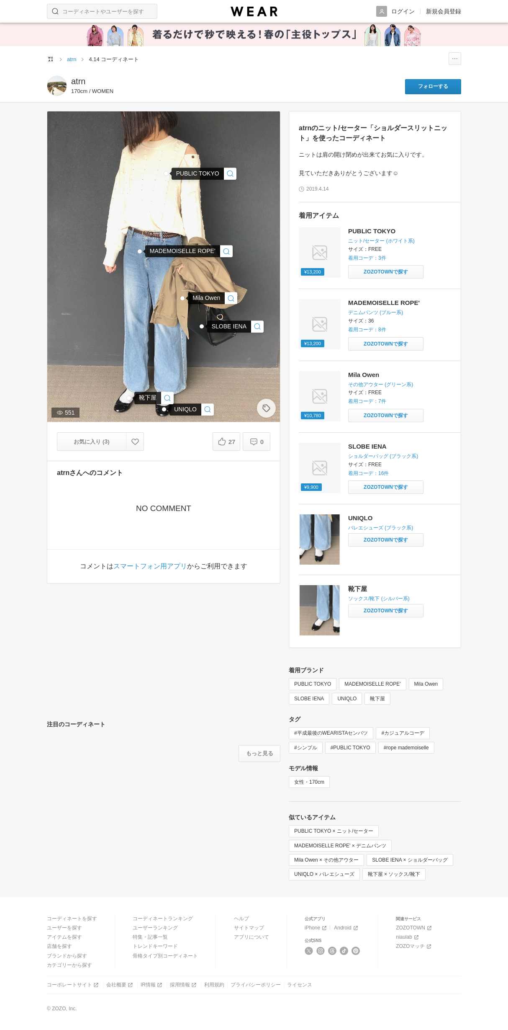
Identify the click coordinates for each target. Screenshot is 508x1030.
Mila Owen (363, 374)
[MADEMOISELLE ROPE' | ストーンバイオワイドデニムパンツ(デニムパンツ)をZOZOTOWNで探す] (385, 344)
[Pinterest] (355, 951)
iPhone (316, 928)
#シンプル (305, 748)
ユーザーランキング (155, 928)
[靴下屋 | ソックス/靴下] (154, 398)
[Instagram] (320, 951)
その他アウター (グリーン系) (380, 384)
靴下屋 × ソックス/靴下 (394, 874)
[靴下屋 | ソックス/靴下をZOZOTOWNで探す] (385, 610)
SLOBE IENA (367, 446)
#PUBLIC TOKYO (350, 748)
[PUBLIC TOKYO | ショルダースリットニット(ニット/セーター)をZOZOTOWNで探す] (385, 272)
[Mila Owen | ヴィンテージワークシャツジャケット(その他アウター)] (212, 298)
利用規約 (214, 984)
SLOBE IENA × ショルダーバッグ (409, 860)
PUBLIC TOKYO (371, 231)
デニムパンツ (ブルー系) (375, 312)
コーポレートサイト (73, 985)
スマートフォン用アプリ (150, 566)
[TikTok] (344, 951)
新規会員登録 (443, 11)
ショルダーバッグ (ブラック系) (383, 456)
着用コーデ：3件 (367, 258)
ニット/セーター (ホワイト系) (381, 241)
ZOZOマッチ (414, 946)
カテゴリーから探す (69, 965)
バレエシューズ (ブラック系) (380, 528)
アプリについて (251, 937)
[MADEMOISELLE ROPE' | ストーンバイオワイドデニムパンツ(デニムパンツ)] (189, 251)
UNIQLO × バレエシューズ (324, 874)
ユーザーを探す (64, 928)
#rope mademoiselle (406, 748)
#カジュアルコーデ (402, 733)
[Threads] (332, 951)
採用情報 (184, 985)
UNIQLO (360, 517)
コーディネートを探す (72, 919)
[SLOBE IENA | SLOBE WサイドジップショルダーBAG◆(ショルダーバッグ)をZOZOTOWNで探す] (385, 487)
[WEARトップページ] (50, 59)
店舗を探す (59, 946)
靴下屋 (357, 588)
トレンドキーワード (155, 946)
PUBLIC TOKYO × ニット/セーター (333, 831)
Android (346, 928)
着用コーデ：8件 (367, 330)
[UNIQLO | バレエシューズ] (191, 409)
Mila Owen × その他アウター (326, 860)
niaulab (408, 937)
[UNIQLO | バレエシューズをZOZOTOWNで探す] (385, 540)
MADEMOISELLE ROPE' (384, 302)
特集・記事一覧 (150, 937)
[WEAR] (254, 11)
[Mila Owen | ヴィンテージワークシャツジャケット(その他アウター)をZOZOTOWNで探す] (385, 415)
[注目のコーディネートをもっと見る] (259, 753)
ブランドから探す (67, 956)
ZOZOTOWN (414, 928)
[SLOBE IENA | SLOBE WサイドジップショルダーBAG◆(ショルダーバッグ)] (235, 326)
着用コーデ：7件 (367, 401)
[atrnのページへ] (57, 86)
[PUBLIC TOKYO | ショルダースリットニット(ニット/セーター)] (204, 174)
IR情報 (152, 985)
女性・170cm (309, 782)
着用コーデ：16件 (368, 473)
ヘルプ (241, 919)
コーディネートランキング (163, 919)
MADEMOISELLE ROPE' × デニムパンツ (340, 846)
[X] (309, 951)
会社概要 (120, 985)
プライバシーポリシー (256, 984)
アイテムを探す (64, 937)
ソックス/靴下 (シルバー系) (379, 598)
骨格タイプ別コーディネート (165, 956)
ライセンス (299, 984)
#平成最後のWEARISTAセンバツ (331, 733)
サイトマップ (249, 928)
